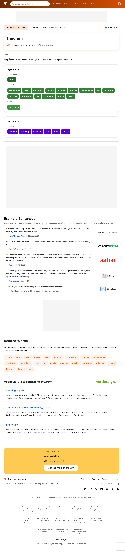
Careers (95, 479)
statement (48, 96)
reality (66, 131)
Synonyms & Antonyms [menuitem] (16, 27)
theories (9, 369)
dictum (50, 90)
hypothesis (26, 363)
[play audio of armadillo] (45, 461)
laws (37, 363)
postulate (108, 90)
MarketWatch (14, 249)
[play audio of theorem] (8, 45)
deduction (38, 90)
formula (73, 90)
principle (13, 96)
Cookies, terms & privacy (108, 483)
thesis (70, 96)
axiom (11, 79)
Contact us (107, 479)
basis (28, 357)
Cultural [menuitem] (76, 4)
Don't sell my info (61, 540)
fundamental (87, 90)
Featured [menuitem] (57, 4)
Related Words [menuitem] (50, 27)
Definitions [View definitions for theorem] (112, 27)
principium (14, 107)
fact (48, 131)
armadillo (51, 456)
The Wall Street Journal (18, 236)
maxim (53, 363)
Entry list (85, 479)
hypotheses (11, 363)
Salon (11, 265)
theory (60, 96)
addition (13, 131)
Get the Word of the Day (61, 467)
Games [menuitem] (66, 4)
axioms (8, 357)
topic (30, 369)
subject (111, 363)
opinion (75, 363)
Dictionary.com (119, 3)
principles (87, 363)
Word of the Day (51, 452)
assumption (14, 90)
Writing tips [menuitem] (89, 4)
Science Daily (14, 281)
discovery (58, 357)
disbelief (37, 131)
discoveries (72, 357)
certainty (25, 131)
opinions (64, 363)
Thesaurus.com (5, 4)
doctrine (61, 90)
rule (38, 96)
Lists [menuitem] (62, 27)
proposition (26, 96)
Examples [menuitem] (34, 27)
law (98, 90)
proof (56, 131)
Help (117, 479)
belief (26, 90)
